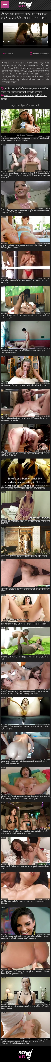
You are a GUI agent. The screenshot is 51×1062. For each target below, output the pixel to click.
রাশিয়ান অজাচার (34, 92)
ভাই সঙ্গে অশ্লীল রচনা (16, 92)
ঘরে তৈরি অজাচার (24, 89)
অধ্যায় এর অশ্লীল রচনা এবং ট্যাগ (19, 95)
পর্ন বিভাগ (9, 89)
